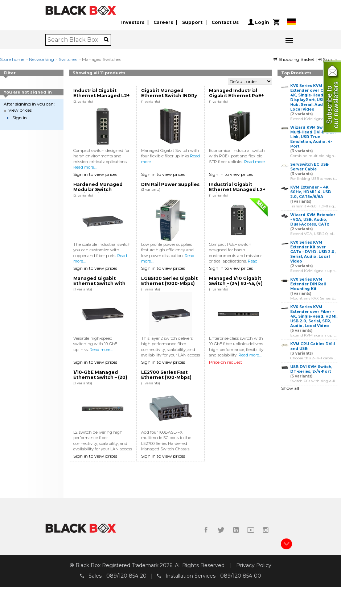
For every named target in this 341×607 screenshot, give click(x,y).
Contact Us (225, 22)
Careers (163, 22)
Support (192, 22)
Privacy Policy (253, 565)
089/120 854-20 (126, 575)
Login (258, 22)
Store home (12, 59)
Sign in (327, 59)
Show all (290, 388)
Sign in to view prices (95, 174)
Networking (41, 59)
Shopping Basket (295, 59)
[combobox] (76, 40)
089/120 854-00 (240, 575)
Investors (132, 22)
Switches (68, 59)
